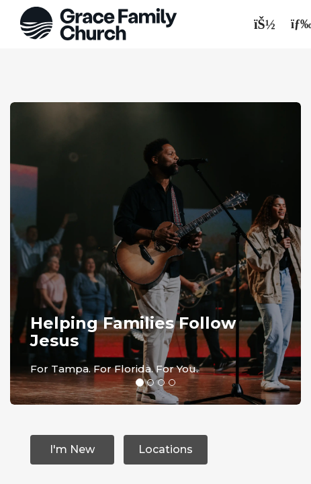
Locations (165, 449)
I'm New (72, 449)
